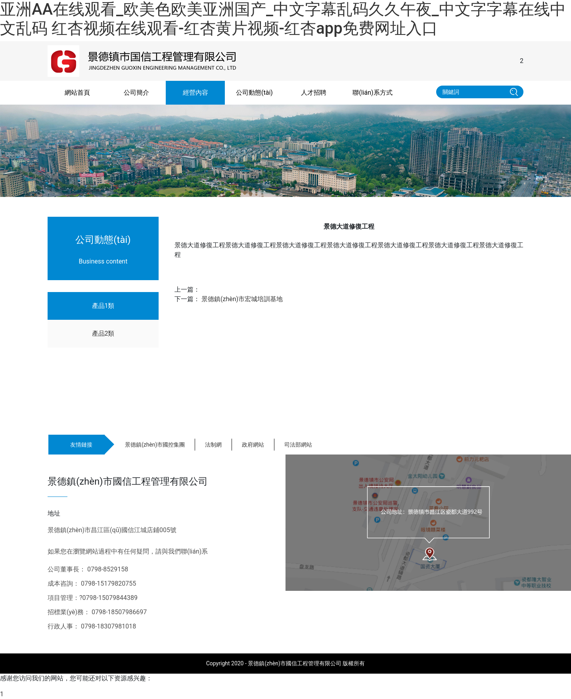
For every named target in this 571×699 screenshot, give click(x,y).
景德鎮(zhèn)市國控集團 (155, 444)
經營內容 (195, 92)
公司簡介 (136, 92)
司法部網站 (298, 444)
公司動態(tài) (254, 92)
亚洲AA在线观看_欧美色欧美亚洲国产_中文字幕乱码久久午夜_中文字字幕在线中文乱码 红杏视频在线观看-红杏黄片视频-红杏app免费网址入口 (283, 19)
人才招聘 (313, 92)
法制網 (213, 444)
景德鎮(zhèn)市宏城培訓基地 (242, 299)
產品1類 (103, 305)
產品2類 (103, 333)
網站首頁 (77, 92)
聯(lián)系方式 (372, 92)
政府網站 (253, 444)
